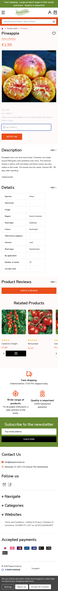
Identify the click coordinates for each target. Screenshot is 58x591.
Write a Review (9, 38)
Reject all (21, 586)
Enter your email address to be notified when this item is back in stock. (27, 119)
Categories (13, 505)
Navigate (11, 496)
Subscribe (29, 439)
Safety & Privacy (33, 522)
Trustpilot (35, 568)
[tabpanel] (14, 334)
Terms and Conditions (14, 522)
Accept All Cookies (40, 586)
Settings (8, 586)
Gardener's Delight (9, 343)
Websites (11, 514)
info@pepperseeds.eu (15, 462)
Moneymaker (33, 343)
